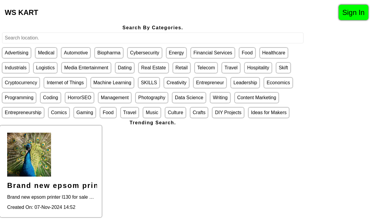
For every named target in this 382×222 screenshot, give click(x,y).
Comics (59, 112)
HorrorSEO (79, 97)
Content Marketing (256, 97)
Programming (19, 97)
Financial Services (212, 52)
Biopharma (108, 52)
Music (152, 112)
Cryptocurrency (21, 82)
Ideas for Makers (268, 112)
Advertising (16, 52)
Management (115, 97)
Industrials (16, 67)
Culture (175, 112)
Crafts (199, 112)
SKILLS (149, 82)
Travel (231, 67)
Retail (181, 67)
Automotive (76, 52)
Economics (278, 82)
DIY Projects (228, 112)
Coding (50, 97)
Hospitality (258, 67)
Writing (220, 97)
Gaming (84, 112)
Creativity (177, 82)
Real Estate (153, 67)
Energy (176, 52)
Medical (46, 52)
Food (247, 52)
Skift (283, 67)
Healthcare (273, 52)
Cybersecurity (144, 52)
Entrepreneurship (23, 112)
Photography (151, 97)
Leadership (245, 82)
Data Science (189, 97)
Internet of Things (65, 82)
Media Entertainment (86, 67)
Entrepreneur (210, 82)
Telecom (206, 67)
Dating (125, 67)
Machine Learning (112, 82)
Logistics (45, 67)
